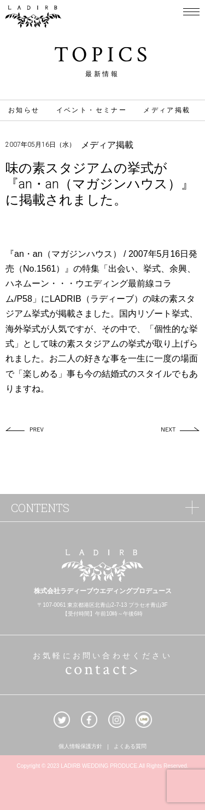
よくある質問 (130, 747)
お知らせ (24, 110)
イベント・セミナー (91, 110)
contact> (102, 669)
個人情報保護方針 (80, 747)
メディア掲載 (166, 110)
